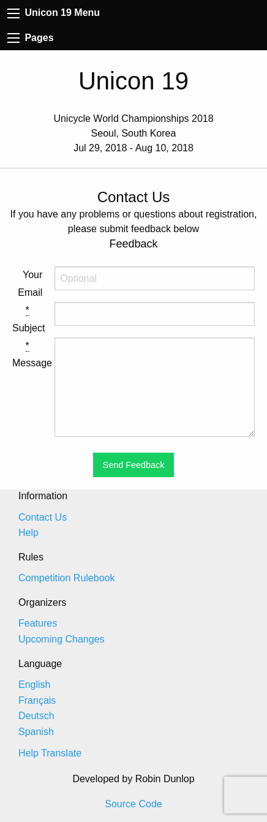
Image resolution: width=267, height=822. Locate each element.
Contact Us (42, 517)
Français (37, 700)
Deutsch (36, 716)
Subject (27, 319)
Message (27, 355)
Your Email (30, 284)
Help (28, 532)
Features (37, 623)
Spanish (36, 731)
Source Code (133, 804)
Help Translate (49, 753)
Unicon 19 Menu (53, 12)
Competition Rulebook (66, 578)
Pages (30, 37)
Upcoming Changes (61, 639)
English (34, 684)
